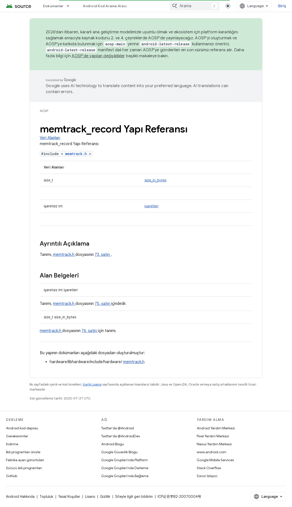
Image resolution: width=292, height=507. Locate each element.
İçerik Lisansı (92, 384)
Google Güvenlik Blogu (119, 452)
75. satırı (103, 303)
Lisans (90, 497)
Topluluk (46, 497)
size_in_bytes (155, 180)
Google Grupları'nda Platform (124, 460)
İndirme (12, 444)
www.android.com (211, 452)
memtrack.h (77, 153)
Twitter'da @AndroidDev (120, 436)
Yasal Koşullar (69, 497)
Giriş (282, 6)
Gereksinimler (17, 436)
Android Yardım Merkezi (216, 428)
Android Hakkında (20, 497)
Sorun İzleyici (207, 476)
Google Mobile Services (215, 460)
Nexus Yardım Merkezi (214, 444)
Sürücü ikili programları (24, 468)
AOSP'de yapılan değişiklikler (98, 56)
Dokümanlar (53, 6)
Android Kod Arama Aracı (105, 6)
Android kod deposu (22, 428)
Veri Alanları (50, 137)
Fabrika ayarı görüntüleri (25, 460)
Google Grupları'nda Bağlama (124, 476)
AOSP (44, 111)
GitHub (11, 476)
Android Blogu (112, 444)
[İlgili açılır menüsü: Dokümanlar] (70, 6)
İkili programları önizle (23, 452)
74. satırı (90, 330)
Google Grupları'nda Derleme (124, 468)
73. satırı (103, 254)
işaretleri (151, 206)
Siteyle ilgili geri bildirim (134, 497)
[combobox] (194, 5)
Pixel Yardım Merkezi (213, 436)
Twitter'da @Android (117, 428)
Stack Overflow (209, 468)
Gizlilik (105, 497)
